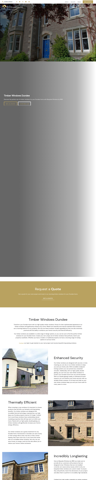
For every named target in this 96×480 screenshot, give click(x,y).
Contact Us (24, 104)
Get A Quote (48, 298)
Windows (74, 7)
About (66, 2)
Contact (21, 343)
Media (79, 2)
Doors (82, 7)
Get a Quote (10, 104)
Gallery (73, 2)
